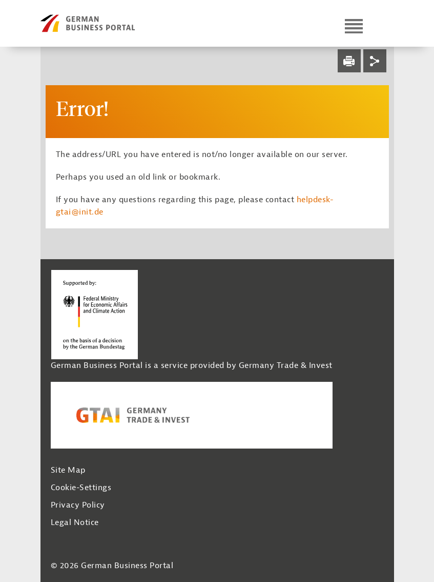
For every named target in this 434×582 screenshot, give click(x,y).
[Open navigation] (353, 25)
